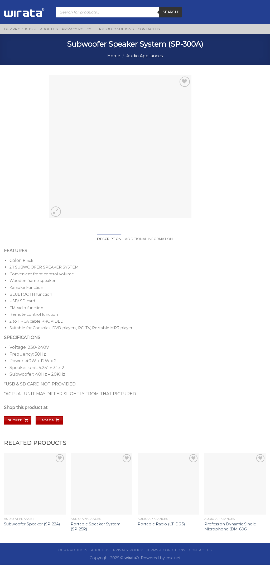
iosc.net (173, 557)
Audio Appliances (144, 55)
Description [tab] (109, 239)
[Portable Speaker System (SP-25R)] (101, 484)
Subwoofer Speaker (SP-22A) (32, 524)
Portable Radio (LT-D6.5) (161, 524)
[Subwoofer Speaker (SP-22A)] (35, 484)
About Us (49, 29)
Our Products (20, 29)
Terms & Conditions (114, 29)
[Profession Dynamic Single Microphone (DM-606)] (235, 484)
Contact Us (149, 29)
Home (113, 55)
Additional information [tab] (149, 239)
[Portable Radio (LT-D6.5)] (168, 484)
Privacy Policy (76, 29)
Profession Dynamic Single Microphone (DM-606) (230, 526)
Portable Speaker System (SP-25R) (95, 526)
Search (170, 12)
